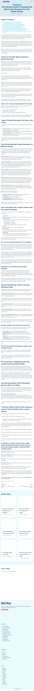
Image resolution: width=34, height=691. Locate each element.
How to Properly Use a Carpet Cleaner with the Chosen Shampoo (14, 25)
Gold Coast (5, 673)
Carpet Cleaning (5, 630)
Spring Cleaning (5, 639)
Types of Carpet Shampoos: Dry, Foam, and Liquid (11, 23)
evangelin (14, 13)
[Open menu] (32, 1)
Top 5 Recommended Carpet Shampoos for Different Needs (13, 24)
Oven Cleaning (5, 636)
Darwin (4, 679)
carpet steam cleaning (10, 501)
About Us (4, 653)
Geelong (4, 682)
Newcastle (4, 676)
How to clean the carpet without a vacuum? (24, 555)
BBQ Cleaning (5, 629)
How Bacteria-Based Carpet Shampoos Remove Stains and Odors (14, 29)
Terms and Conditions (6, 657)
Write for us (5, 658)
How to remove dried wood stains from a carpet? (25, 530)
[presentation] (8, 521)
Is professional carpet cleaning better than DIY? (7, 555)
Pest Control (5, 637)
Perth (4, 672)
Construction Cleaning (6, 632)
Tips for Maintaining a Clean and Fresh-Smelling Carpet (12, 27)
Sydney (4, 668)
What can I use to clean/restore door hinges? (8, 506)
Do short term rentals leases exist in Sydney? (25, 506)
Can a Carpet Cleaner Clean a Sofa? (7, 577)
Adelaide (4, 675)
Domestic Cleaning (6, 633)
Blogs (4, 654)
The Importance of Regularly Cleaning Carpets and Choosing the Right (15, 28)
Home (4, 651)
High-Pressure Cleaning (7, 634)
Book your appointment (18, 497)
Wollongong (5, 683)
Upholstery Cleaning (6, 640)
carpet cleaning (4, 501)
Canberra (4, 678)
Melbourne (4, 669)
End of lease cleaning (6, 627)
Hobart (4, 681)
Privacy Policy (5, 656)
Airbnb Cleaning (5, 626)
